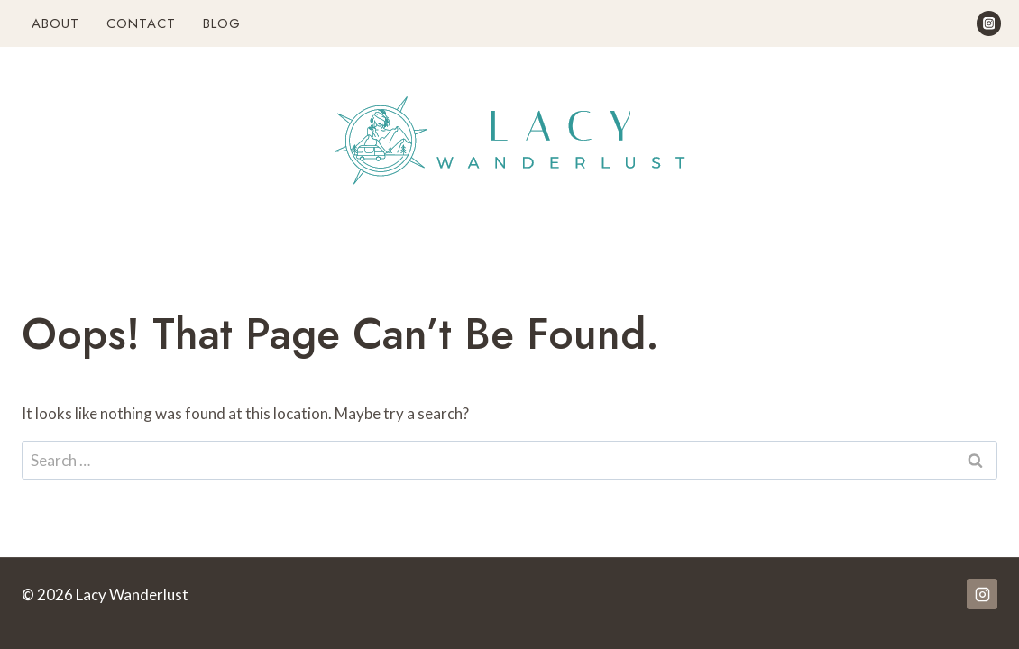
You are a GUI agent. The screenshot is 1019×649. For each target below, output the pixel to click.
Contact (141, 23)
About (55, 23)
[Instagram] (989, 23)
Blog (222, 23)
